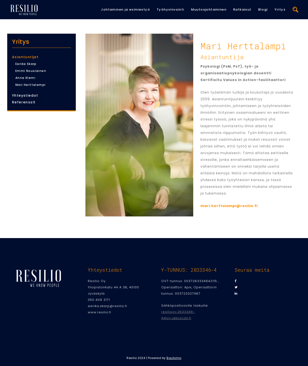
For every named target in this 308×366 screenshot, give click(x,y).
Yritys (280, 9)
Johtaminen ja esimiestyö (125, 9)
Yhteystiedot (25, 95)
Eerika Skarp (26, 64)
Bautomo (174, 358)
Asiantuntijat (25, 57)
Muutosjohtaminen (208, 9)
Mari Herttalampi (30, 85)
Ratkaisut (242, 9)
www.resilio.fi (99, 312)
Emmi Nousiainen (30, 71)
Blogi (263, 9)
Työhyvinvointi (170, 9)
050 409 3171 (99, 299)
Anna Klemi (25, 78)
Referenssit (23, 102)
